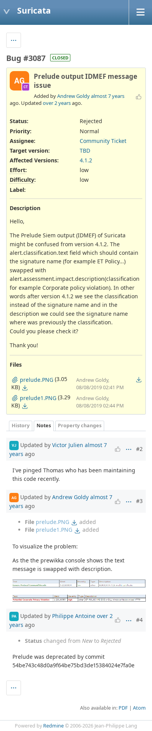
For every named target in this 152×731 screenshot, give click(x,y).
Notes (44, 425)
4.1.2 (86, 160)
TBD (85, 150)
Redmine (53, 725)
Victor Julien (67, 444)
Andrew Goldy (73, 95)
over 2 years (57, 102)
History (21, 425)
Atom (139, 708)
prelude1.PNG (54, 529)
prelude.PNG (52, 522)
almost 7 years (107, 95)
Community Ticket (103, 140)
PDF (123, 708)
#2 (139, 449)
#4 (139, 619)
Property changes (79, 425)
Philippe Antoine (73, 616)
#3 (139, 501)
